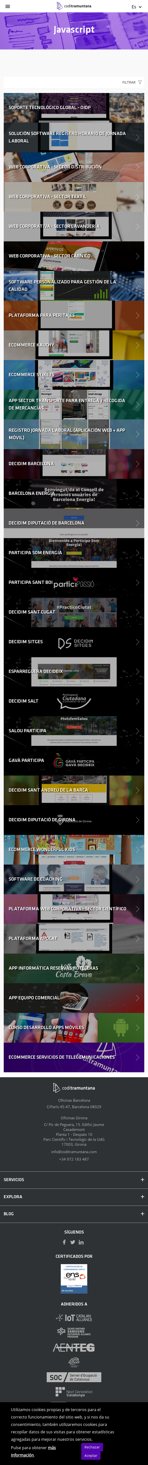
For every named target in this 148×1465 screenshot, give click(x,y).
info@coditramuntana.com (74, 1151)
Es (137, 7)
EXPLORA (74, 1197)
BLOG (74, 1214)
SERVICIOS (74, 1180)
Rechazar (92, 1447)
